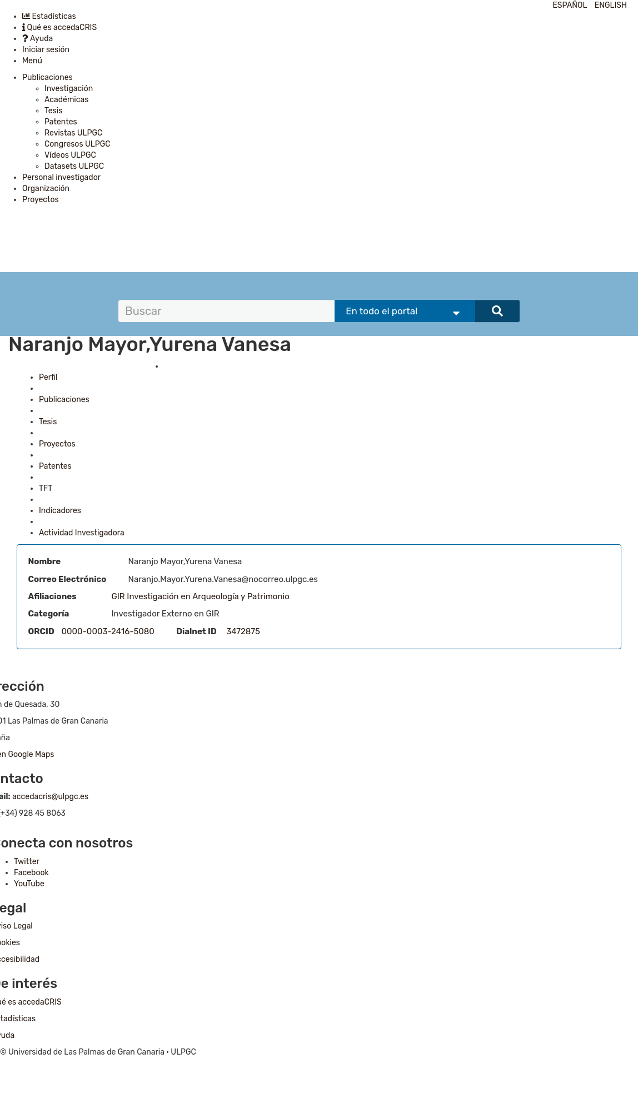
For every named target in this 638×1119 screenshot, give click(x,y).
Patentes (60, 122)
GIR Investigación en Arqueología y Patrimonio (201, 596)
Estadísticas (49, 16)
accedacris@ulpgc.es (50, 796)
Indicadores (60, 510)
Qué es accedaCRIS (59, 27)
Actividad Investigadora (81, 533)
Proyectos (40, 199)
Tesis (53, 111)
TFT (45, 488)
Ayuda (37, 38)
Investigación (68, 88)
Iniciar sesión (45, 49)
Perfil (48, 377)
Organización (45, 188)
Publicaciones (47, 77)
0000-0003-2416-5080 (108, 631)
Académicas (66, 99)
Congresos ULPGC (77, 144)
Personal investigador (61, 177)
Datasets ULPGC (74, 166)
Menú (32, 61)
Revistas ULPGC (73, 133)
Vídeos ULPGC (70, 155)
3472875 (243, 631)
